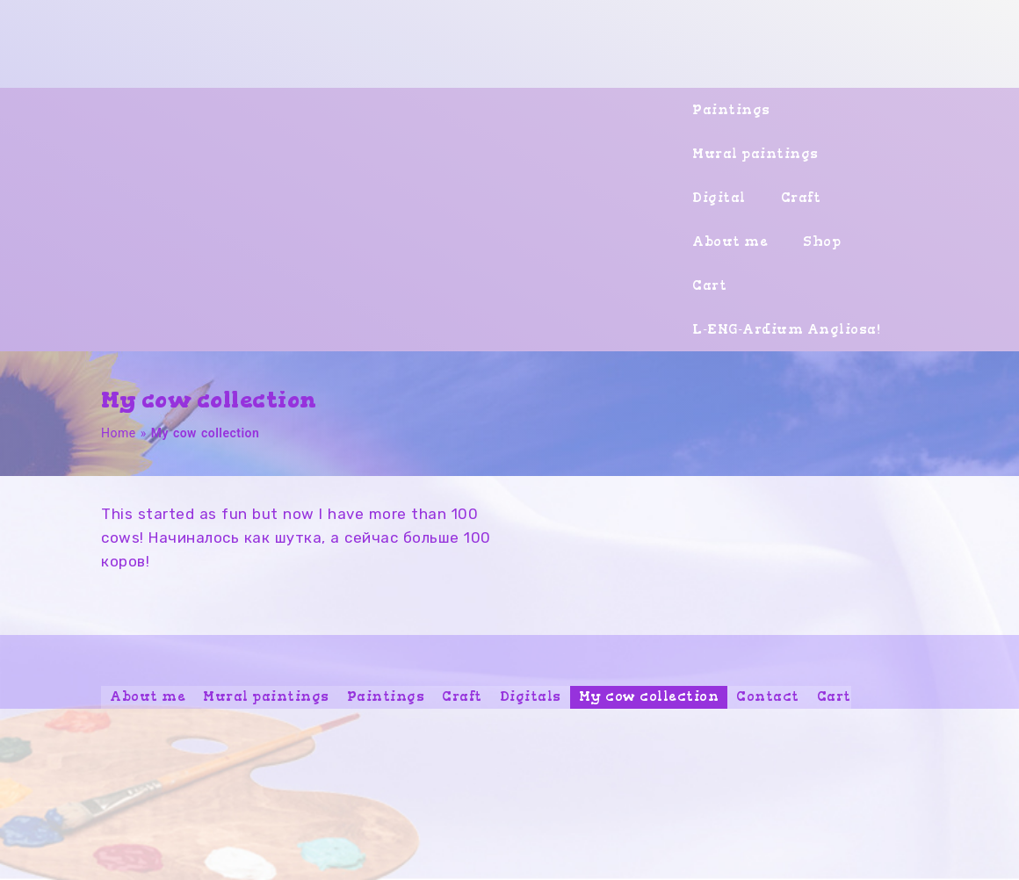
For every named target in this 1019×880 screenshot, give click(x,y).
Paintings (731, 110)
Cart (709, 285)
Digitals (530, 696)
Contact (767, 696)
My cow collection (649, 696)
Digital (719, 198)
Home (118, 433)
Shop (822, 241)
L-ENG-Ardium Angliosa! (786, 329)
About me (730, 241)
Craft (801, 198)
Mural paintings (755, 154)
